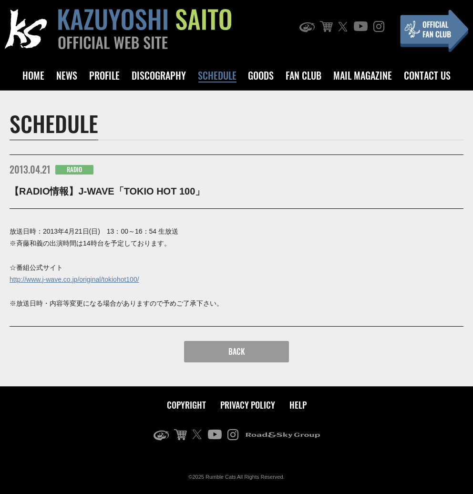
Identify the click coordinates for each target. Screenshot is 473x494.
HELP (298, 405)
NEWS (66, 75)
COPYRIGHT (186, 405)
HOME (33, 75)
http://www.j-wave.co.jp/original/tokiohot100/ (74, 279)
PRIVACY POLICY (247, 405)
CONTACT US (427, 75)
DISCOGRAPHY (159, 75)
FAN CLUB (303, 75)
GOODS (261, 75)
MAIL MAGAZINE (362, 75)
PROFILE (104, 75)
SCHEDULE (217, 75)
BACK (236, 351)
